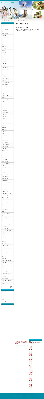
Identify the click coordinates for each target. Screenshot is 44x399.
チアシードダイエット (5, 37)
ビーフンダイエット (5, 135)
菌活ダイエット (4, 50)
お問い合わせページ (24, 20)
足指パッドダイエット (5, 69)
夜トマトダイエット (5, 150)
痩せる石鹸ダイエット (5, 180)
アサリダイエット (4, 48)
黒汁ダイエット (4, 256)
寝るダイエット (4, 97)
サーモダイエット (4, 262)
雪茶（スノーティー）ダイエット (7, 182)
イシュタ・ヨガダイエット (6, 217)
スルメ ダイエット (5, 146)
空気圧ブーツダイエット (5, 197)
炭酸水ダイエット (4, 118)
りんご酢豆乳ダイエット (5, 191)
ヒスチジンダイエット (5, 133)
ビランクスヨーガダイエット (6, 163)
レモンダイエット (4, 52)
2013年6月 (30, 377)
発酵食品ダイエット (5, 76)
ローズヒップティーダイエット (6, 193)
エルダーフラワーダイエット (6, 224)
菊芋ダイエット (4, 241)
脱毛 (2, 103)
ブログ (3, 125)
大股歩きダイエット (5, 46)
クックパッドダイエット (5, 95)
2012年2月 (30, 379)
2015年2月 (30, 353)
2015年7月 (30, 347)
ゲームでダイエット (5, 61)
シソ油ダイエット (4, 276)
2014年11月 (31, 356)
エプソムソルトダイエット (6, 82)
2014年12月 (31, 355)
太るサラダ (3, 299)
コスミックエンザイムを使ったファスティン (7, 281)
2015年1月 (30, 354)
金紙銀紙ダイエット (5, 249)
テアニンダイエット (5, 116)
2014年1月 (30, 368)
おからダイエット (4, 93)
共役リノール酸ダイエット (6, 243)
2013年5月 (30, 378)
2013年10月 (31, 372)
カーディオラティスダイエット (6, 230)
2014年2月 (30, 367)
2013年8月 (30, 374)
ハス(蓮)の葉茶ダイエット (5, 131)
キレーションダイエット (5, 247)
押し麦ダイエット (4, 63)
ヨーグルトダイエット (5, 99)
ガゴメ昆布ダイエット (5, 239)
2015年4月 (30, 350)
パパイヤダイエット (5, 161)
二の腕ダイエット (4, 86)
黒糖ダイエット (4, 258)
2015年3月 (30, 352)
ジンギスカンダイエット (5, 283)
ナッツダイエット (4, 291)
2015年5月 (30, 349)
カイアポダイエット (5, 232)
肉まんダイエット (4, 129)
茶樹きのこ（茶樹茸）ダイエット (7, 112)
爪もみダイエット (4, 114)
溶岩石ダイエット (4, 189)
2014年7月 (30, 361)
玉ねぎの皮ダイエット (5, 245)
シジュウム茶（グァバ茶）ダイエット (7, 274)
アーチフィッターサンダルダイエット (7, 200)
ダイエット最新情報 (5, 142)
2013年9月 (30, 373)
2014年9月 (30, 359)
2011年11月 (31, 383)
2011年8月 (30, 386)
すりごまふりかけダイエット (6, 110)
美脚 (2, 31)
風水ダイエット (4, 165)
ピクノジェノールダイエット (6, 144)
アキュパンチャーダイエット (6, 207)
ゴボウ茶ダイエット (5, 148)
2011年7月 (30, 387)
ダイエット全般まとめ (5, 29)
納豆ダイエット (4, 127)
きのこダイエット (4, 35)
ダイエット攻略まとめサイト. (21, 396)
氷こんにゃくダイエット (5, 80)
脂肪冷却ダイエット (5, 33)
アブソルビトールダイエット (6, 213)
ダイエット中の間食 (5, 84)
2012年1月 (30, 380)
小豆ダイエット (4, 211)
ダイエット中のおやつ (5, 78)
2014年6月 (30, 362)
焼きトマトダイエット (5, 178)
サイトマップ (17, 20)
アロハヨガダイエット (5, 215)
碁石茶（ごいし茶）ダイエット (6, 260)
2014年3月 (30, 366)
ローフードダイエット (5, 195)
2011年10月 (31, 384)
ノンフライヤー (4, 65)
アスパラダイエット (5, 209)
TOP (2, 20)
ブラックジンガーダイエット (6, 167)
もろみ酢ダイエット (5, 67)
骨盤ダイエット (4, 157)
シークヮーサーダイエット (6, 271)
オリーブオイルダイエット (6, 226)
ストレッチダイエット (5, 174)
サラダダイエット (4, 101)
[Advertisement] (5, 321)
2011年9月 (30, 385)
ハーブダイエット (4, 54)
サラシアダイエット (5, 264)
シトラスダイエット (5, 278)
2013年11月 (31, 371)
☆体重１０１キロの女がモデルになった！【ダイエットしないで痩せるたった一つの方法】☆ (21, 342)
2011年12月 (31, 381)
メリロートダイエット (5, 176)
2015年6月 (30, 348)
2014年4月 (30, 365)
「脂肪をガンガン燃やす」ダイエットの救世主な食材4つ (7, 296)
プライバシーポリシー (9, 20)
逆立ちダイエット (4, 44)
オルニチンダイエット (5, 228)
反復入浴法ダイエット (5, 159)
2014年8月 (30, 360)
